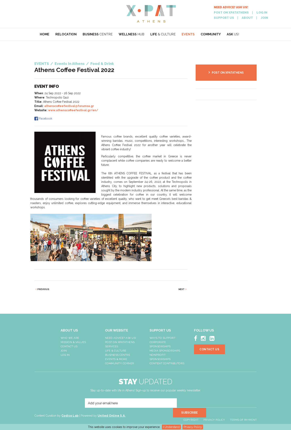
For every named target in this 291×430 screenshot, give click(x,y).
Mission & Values (73, 342)
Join (64, 350)
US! (233, 34)
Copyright (191, 416)
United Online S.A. (112, 416)
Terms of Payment (243, 416)
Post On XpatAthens (120, 342)
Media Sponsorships (165, 350)
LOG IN (261, 12)
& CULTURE (163, 34)
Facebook (45, 118)
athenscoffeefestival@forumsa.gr (69, 106)
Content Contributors (167, 363)
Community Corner (119, 363)
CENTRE (98, 34)
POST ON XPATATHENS (231, 12)
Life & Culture (116, 350)
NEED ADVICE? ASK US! (231, 7)
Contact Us (69, 346)
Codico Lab (70, 416)
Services (111, 346)
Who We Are (70, 337)
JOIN (264, 17)
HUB (131, 34)
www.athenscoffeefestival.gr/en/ (73, 110)
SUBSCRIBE (191, 403)
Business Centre (117, 354)
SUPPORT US (224, 17)
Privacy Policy (193, 427)
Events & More (116, 359)
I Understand (171, 427)
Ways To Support (163, 337)
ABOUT (247, 17)
